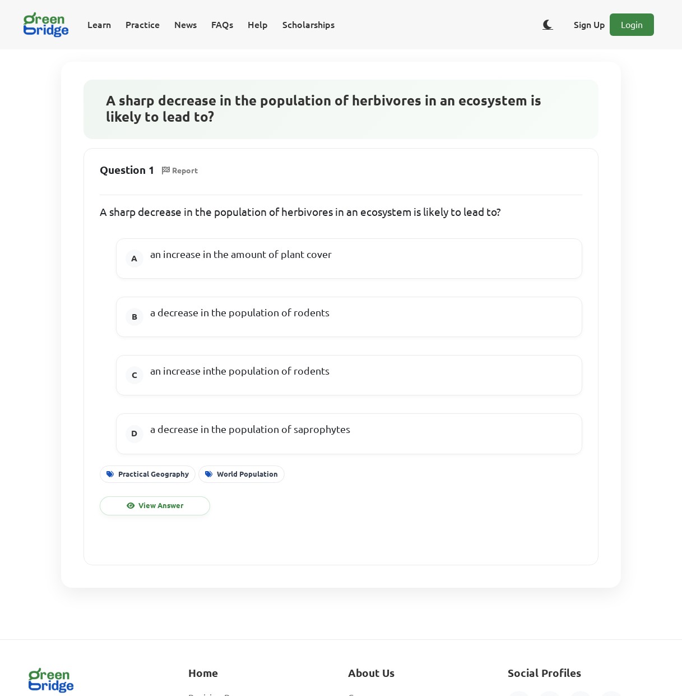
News (185, 25)
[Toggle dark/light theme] (548, 24)
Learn (99, 25)
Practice (143, 25)
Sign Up (589, 25)
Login (632, 25)
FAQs (222, 25)
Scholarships (308, 25)
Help (258, 25)
